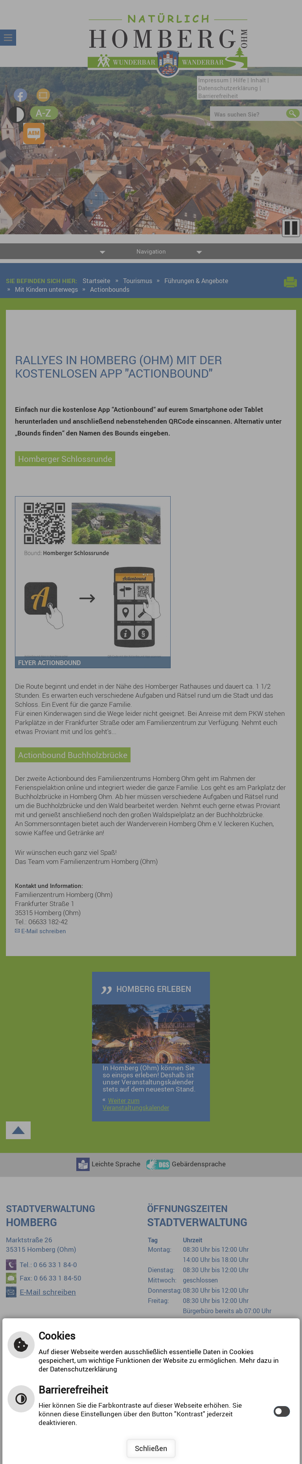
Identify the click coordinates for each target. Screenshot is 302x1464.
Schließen (151, 1448)
